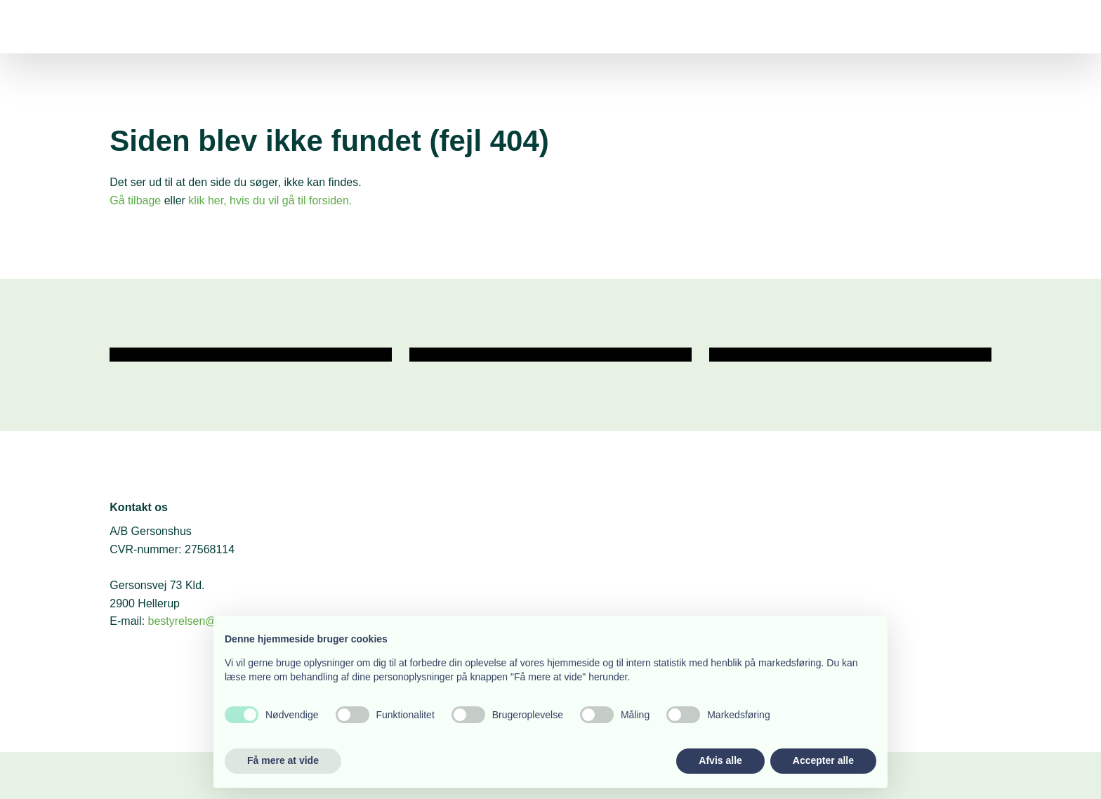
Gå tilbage (135, 200)
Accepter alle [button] (823, 760)
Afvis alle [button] (720, 760)
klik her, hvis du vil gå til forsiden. (270, 200)
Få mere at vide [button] (283, 760)
